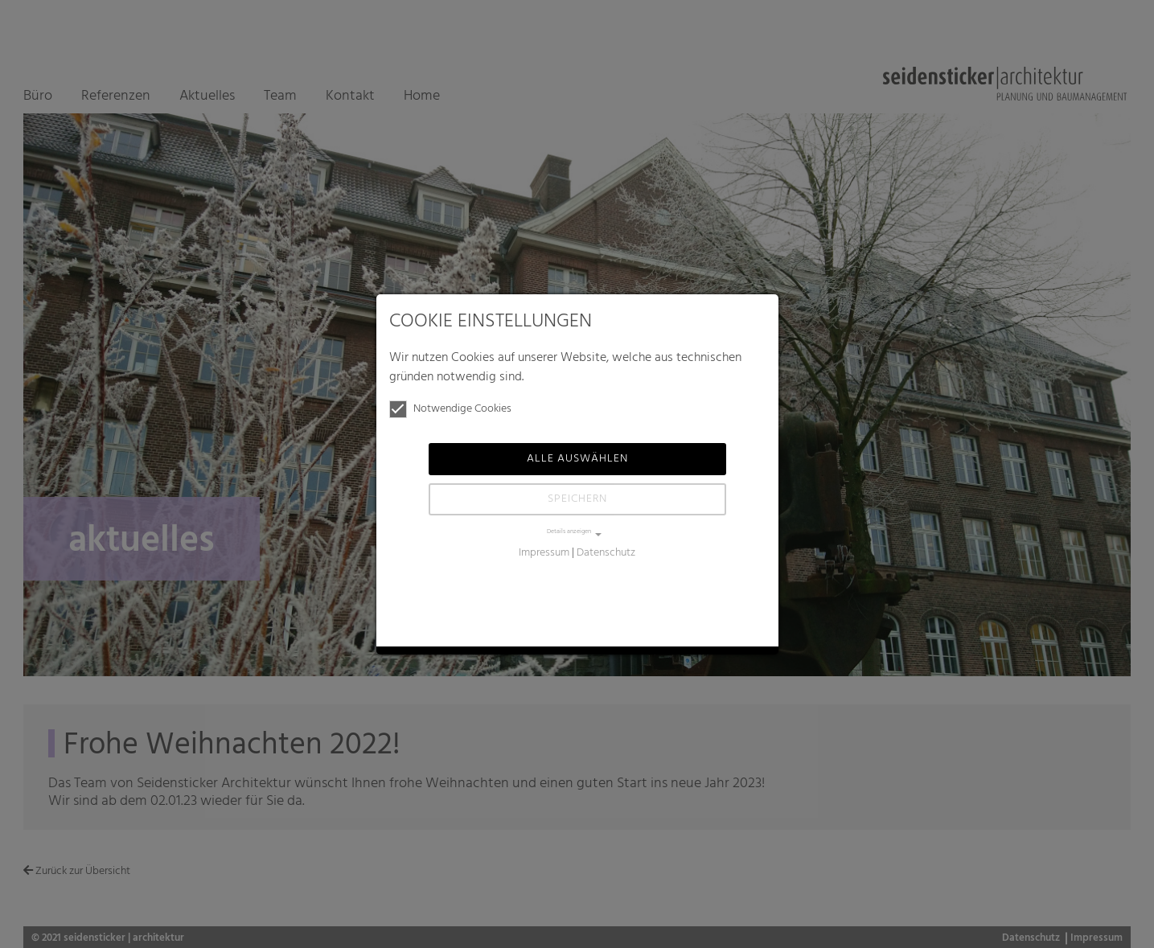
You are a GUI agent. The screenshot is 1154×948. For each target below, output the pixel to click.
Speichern (577, 499)
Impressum (544, 552)
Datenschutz (606, 552)
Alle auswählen (577, 458)
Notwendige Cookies (450, 408)
